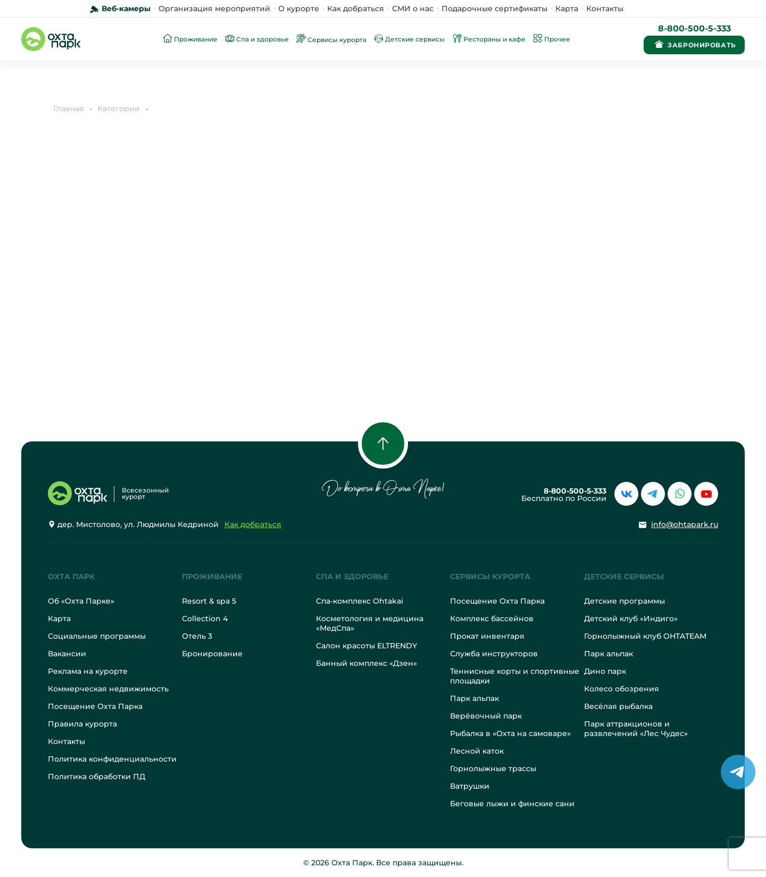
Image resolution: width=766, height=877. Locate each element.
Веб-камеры (126, 8)
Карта (566, 8)
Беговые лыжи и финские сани (512, 803)
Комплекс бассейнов (492, 618)
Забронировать (694, 44)
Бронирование (212, 653)
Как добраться (355, 8)
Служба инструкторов (494, 653)
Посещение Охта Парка (95, 706)
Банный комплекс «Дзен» (366, 663)
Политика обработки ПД (96, 776)
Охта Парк (71, 576)
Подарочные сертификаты (494, 8)
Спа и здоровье (352, 576)
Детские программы (624, 601)
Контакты (604, 8)
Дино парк (605, 671)
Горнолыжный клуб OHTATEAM (645, 636)
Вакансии (67, 653)
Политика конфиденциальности (112, 759)
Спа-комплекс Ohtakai (359, 601)
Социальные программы (97, 636)
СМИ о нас (413, 8)
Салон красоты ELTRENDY (366, 645)
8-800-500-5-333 (694, 28)
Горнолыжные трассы (493, 768)
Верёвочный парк (486, 716)
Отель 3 (197, 636)
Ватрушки (469, 786)
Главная (68, 108)
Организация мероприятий (214, 8)
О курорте (298, 8)
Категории (118, 108)
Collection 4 (205, 618)
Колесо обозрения (621, 689)
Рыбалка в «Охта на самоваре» (510, 733)
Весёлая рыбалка (618, 706)
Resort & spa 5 (209, 601)
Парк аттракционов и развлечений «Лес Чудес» (636, 728)
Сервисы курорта (490, 576)
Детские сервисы (624, 576)
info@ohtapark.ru (684, 524)
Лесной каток (477, 751)
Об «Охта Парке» (81, 601)
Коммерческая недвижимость (108, 689)
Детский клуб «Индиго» (631, 618)
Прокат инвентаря (487, 636)
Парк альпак (474, 698)
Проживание (212, 576)
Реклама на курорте (88, 671)
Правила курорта (82, 724)
